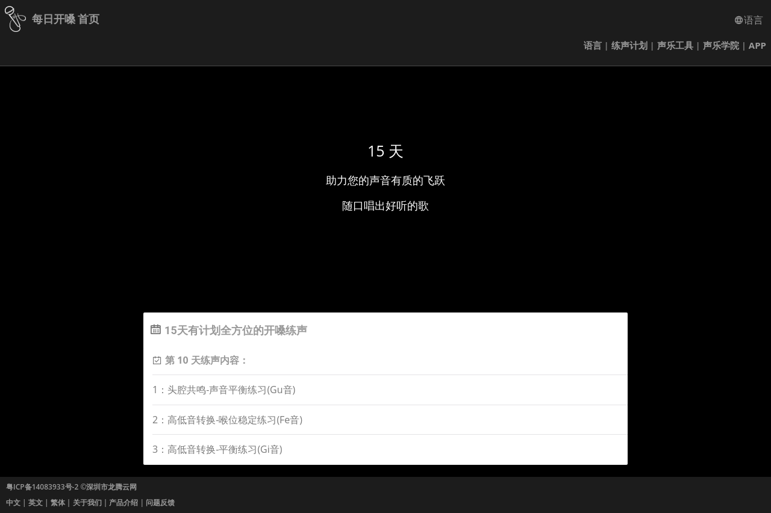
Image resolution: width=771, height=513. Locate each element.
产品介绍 (123, 502)
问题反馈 (160, 502)
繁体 (58, 502)
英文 (35, 502)
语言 (748, 19)
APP (757, 45)
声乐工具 (675, 45)
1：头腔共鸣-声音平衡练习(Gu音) (223, 389)
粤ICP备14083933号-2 (42, 487)
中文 (13, 502)
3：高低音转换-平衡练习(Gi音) (217, 449)
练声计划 (629, 45)
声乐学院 (721, 45)
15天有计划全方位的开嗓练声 (235, 330)
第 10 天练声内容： (207, 360)
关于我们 (87, 502)
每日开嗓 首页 (65, 19)
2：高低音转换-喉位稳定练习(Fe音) (227, 419)
